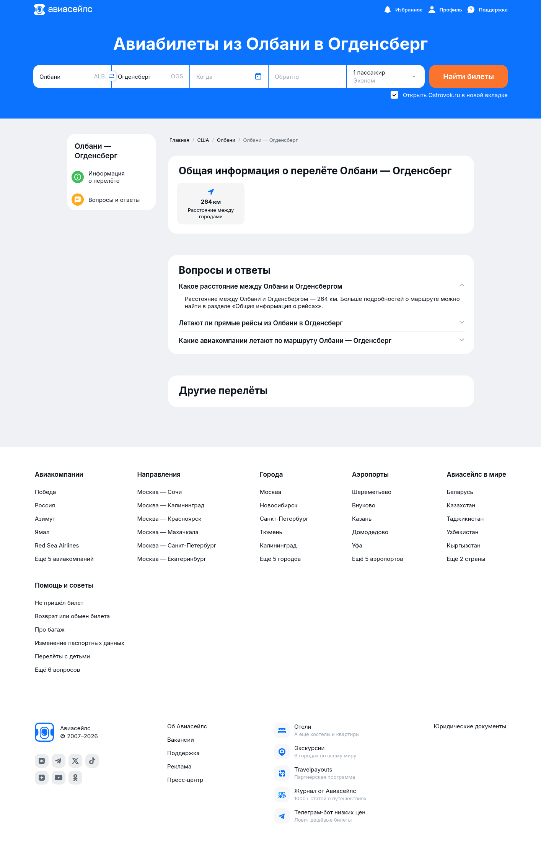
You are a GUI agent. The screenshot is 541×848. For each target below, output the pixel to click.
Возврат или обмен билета (72, 616)
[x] (75, 760)
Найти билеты (468, 76)
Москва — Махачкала (167, 532)
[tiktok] (92, 760)
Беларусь (459, 491)
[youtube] (58, 777)
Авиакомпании (59, 474)
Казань (362, 518)
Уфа (357, 545)
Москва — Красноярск (169, 518)
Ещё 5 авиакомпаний (64, 558)
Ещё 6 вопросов (57, 669)
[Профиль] (444, 9)
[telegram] (58, 760)
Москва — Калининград (170, 505)
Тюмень (271, 532)
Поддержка (183, 753)
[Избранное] (403, 9)
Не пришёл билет (59, 602)
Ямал (42, 532)
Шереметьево (371, 491)
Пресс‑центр (185, 779)
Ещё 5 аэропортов (377, 558)
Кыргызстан (463, 545)
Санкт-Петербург (284, 518)
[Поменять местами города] (111, 76)
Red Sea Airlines (57, 545)
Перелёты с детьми (62, 656)
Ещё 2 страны (465, 558)
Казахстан (460, 505)
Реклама (179, 766)
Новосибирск (279, 505)
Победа (45, 491)
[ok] (75, 777)
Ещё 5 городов (280, 558)
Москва (270, 491)
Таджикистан (465, 518)
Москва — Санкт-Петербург (176, 545)
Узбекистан (462, 532)
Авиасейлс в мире (476, 474)
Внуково (363, 505)
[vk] (41, 760)
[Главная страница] (62, 9)
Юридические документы (470, 726)
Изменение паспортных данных (79, 643)
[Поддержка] (487, 9)
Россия (45, 505)
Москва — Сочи (159, 491)
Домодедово (370, 532)
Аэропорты (370, 474)
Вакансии (180, 739)
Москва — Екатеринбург (171, 558)
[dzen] (41, 777)
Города (271, 474)
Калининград (278, 545)
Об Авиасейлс (187, 726)
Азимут (45, 518)
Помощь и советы (64, 585)
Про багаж (50, 629)
